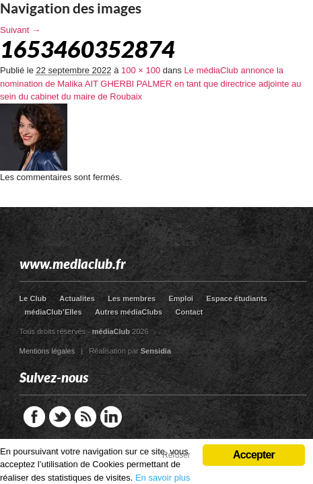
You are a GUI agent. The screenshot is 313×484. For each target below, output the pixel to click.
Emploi (180, 298)
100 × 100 (140, 70)
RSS (85, 417)
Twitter (60, 417)
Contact (189, 312)
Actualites (77, 298)
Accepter (254, 454)
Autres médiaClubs (128, 312)
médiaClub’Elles (53, 312)
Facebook (34, 417)
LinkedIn (111, 417)
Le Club (33, 298)
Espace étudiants (237, 298)
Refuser (176, 455)
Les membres (131, 298)
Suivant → (20, 30)
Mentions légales (47, 351)
